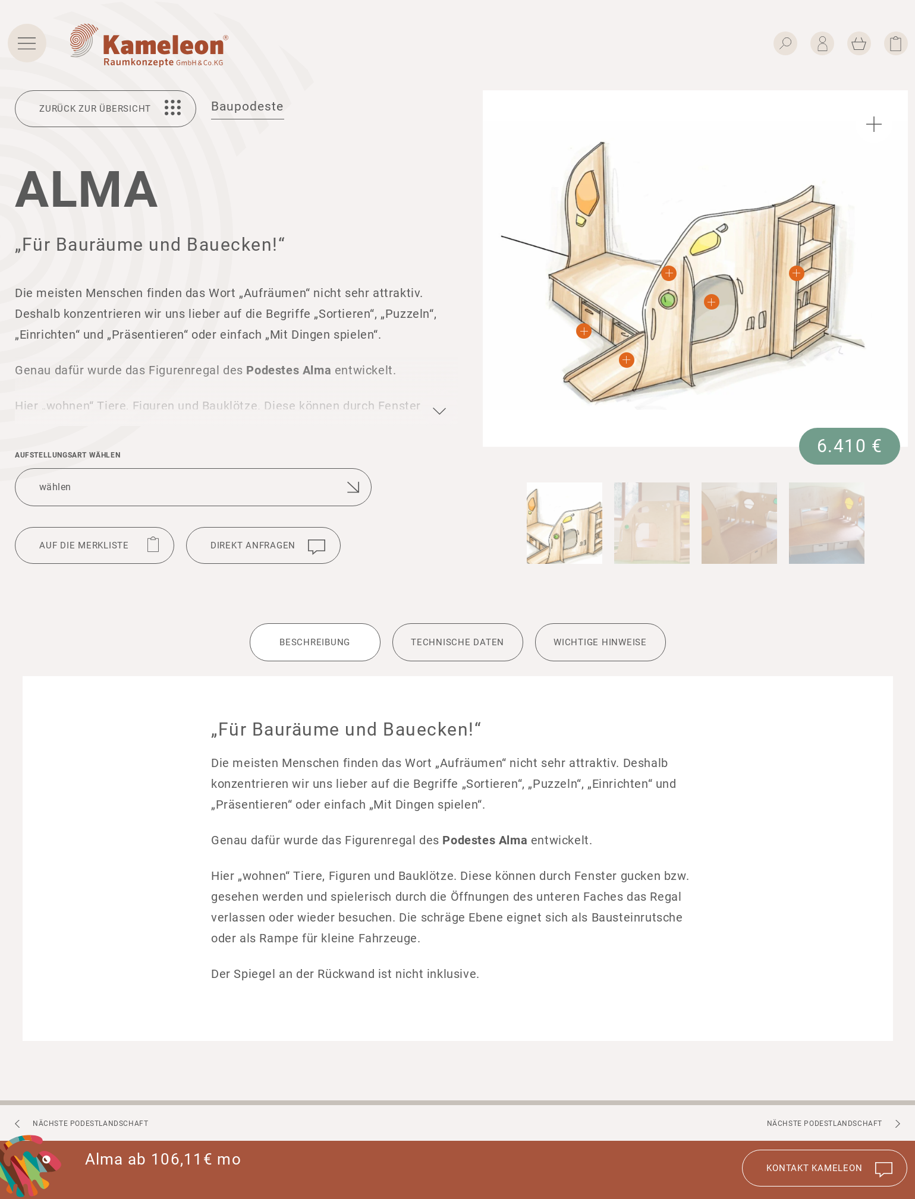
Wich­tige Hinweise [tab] (600, 642)
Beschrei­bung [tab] (314, 642)
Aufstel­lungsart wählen (67, 455)
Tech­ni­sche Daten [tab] (457, 642)
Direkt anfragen (252, 545)
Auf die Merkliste (84, 545)
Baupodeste (247, 106)
